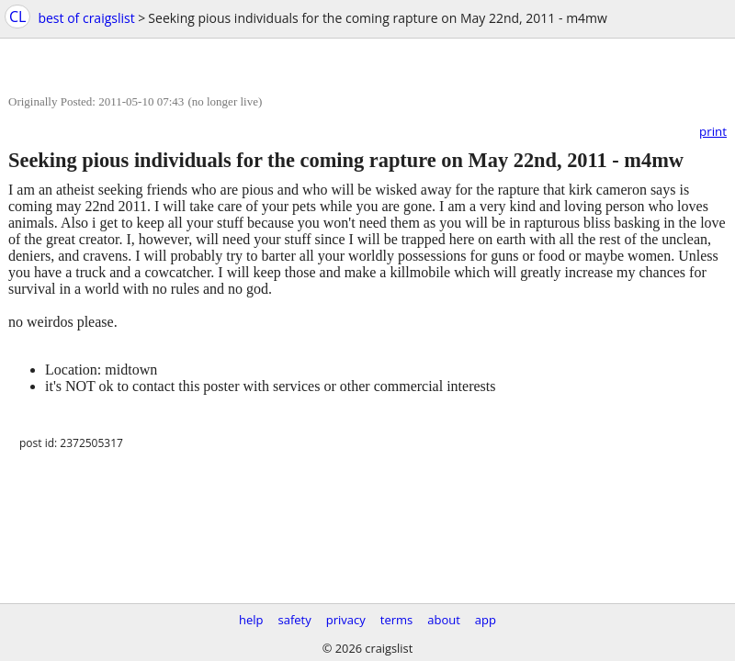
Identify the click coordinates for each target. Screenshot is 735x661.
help (251, 619)
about (443, 619)
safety (294, 619)
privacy (346, 619)
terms (396, 619)
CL (17, 16)
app (485, 619)
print (713, 131)
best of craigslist (86, 18)
